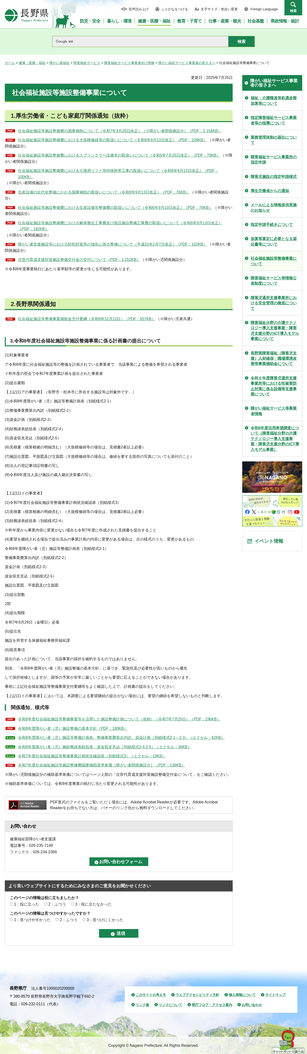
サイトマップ (275, 995)
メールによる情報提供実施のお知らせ (274, 207)
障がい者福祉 (59, 63)
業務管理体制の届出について (274, 140)
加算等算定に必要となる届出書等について (274, 241)
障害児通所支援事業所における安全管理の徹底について (274, 303)
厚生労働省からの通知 (270, 191)
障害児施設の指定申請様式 (274, 177)
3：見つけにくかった (105, 920)
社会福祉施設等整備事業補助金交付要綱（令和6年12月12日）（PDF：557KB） (86, 319)
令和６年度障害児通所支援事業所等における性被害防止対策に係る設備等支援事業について (274, 386)
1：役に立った (26, 904)
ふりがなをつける (174, 9)
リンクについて (170, 1005)
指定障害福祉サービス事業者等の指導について (274, 120)
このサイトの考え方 (151, 995)
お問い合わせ (252, 1005)
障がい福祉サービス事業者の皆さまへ (186, 63)
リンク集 (142, 1005)
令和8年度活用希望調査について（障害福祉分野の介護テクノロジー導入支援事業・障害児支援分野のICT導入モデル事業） (275, 439)
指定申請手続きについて (272, 225)
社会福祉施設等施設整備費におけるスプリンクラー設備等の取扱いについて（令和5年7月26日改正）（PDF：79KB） (119, 155)
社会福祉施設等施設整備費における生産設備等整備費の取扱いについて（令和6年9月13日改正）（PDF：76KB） (115, 208)
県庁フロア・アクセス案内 (212, 1005)
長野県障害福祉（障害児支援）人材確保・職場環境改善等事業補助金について (274, 358)
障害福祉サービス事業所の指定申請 (274, 159)
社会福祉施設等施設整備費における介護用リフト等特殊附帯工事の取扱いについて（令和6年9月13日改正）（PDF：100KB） (118, 174)
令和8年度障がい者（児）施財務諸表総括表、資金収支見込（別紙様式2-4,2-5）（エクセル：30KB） (104, 747)
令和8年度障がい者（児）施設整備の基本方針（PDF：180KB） (73, 728)
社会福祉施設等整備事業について (274, 261)
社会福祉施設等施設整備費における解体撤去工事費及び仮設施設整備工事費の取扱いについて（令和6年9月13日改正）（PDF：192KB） (120, 226)
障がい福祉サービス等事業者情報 (274, 411)
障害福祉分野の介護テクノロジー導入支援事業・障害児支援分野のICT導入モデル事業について (275, 331)
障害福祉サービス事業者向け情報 (129, 63)
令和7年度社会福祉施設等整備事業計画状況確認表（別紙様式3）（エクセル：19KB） (92, 756)
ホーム (10, 63)
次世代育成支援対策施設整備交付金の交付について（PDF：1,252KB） (79, 260)
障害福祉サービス (86, 63)
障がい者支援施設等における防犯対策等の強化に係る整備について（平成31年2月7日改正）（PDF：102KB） (112, 244)
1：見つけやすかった (32, 920)
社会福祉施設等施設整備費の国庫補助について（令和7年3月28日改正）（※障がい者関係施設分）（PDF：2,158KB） (120, 131)
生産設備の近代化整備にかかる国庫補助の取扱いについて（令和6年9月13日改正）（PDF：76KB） (103, 192)
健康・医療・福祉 (32, 63)
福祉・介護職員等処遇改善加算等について (274, 100)
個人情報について (242, 995)
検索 (293, 11)
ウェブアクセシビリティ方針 (197, 995)
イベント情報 (268, 541)
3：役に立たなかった (93, 904)
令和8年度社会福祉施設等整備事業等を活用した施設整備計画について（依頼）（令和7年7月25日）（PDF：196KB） (119, 719)
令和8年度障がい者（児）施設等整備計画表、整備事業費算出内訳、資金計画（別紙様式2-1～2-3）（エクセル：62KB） (121, 738)
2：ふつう (57, 904)
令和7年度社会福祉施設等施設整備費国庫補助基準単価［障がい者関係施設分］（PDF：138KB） (101, 765)
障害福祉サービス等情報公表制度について (274, 280)
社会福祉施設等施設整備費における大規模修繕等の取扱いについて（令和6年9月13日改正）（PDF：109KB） (112, 140)
